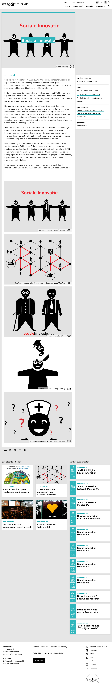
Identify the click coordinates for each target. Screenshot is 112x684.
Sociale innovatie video (87, 90)
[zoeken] (109, 6)
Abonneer (39, 660)
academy (81, 2)
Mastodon (91, 650)
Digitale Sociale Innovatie (88, 94)
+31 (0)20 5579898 (14, 654)
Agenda (89, 6)
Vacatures (44, 646)
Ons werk (100, 6)
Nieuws (67, 6)
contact (72, 2)
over (66, 2)
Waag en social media (96, 646)
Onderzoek (78, 6)
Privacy (64, 646)
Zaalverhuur (55, 646)
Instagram (91, 668)
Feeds (90, 657)
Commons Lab (9, 75)
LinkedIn (91, 664)
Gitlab (90, 654)
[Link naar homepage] (15, 4)
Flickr (90, 661)
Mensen (36, 646)
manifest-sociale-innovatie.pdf (90, 110)
